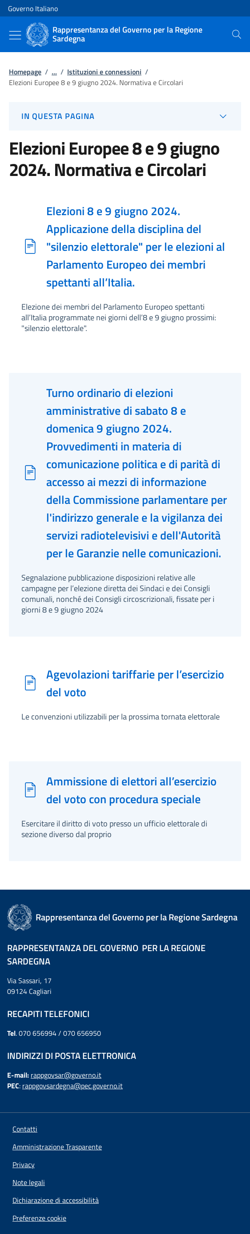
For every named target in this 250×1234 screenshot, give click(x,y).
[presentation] (236, 34)
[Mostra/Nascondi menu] (15, 35)
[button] (39, 1218)
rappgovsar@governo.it (66, 1075)
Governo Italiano (33, 8)
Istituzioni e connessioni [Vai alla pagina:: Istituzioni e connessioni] (104, 71)
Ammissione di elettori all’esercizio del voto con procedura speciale (131, 790)
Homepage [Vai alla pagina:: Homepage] (25, 71)
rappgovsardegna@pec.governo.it (72, 1085)
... (54, 71)
